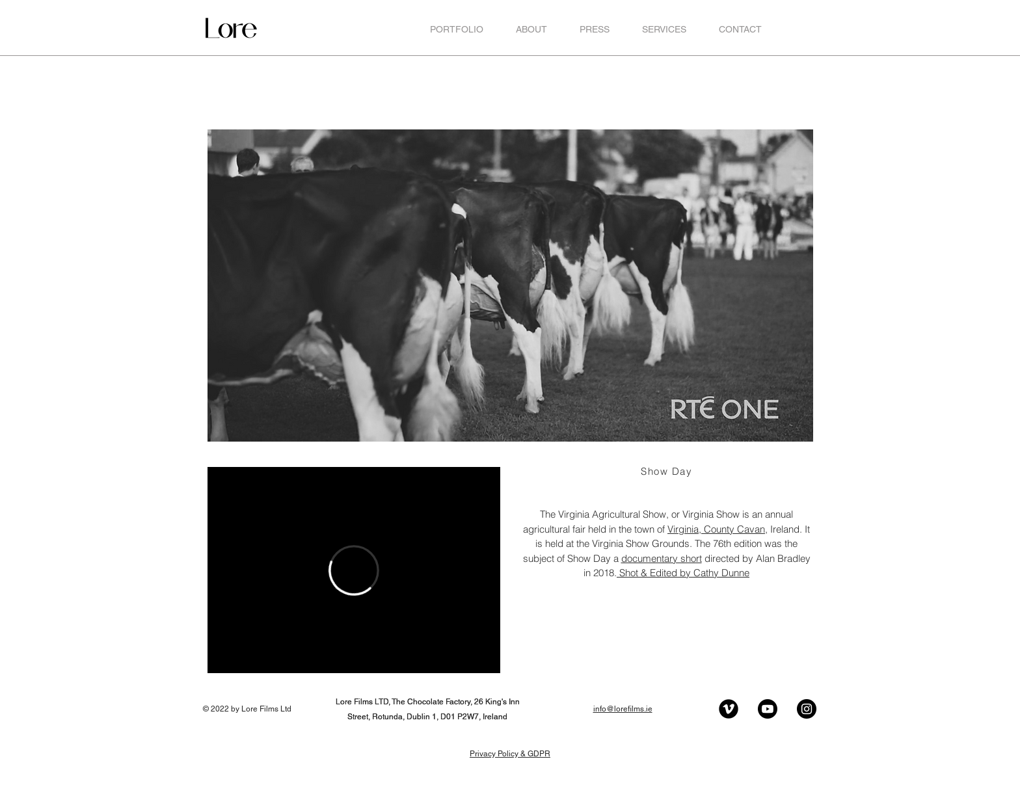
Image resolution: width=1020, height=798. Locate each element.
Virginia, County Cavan (716, 529)
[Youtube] (767, 709)
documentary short (661, 558)
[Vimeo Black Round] (728, 709)
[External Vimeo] (354, 570)
